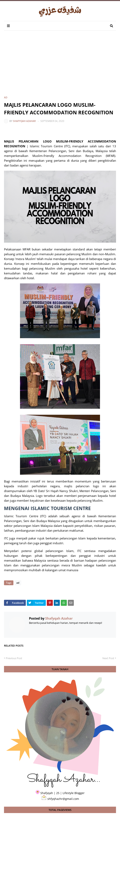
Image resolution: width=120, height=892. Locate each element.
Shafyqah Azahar (24, 121)
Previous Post (14, 658)
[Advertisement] (62, 67)
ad (5, 97)
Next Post (108, 658)
